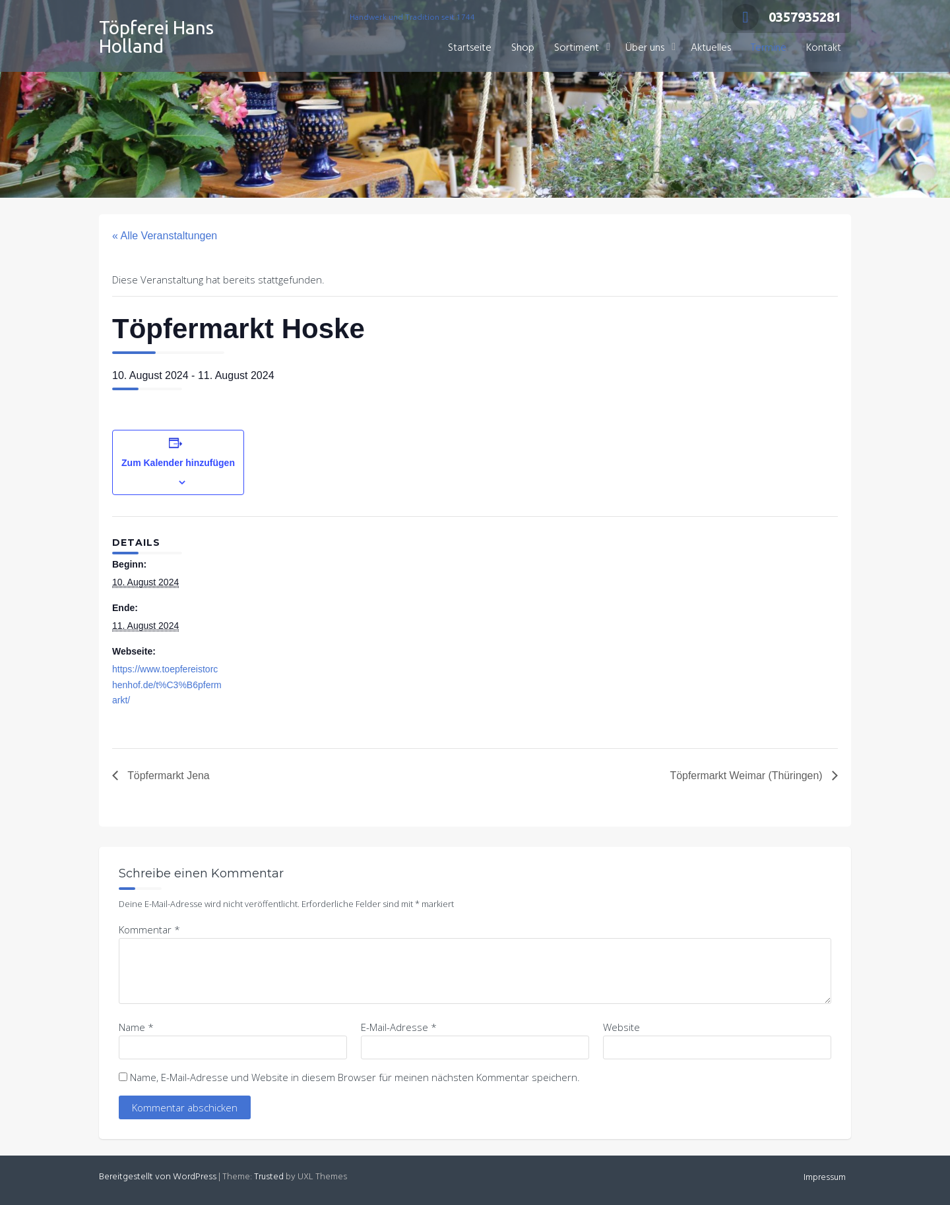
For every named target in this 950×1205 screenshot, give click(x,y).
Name (136, 1027)
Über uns (644, 48)
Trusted (269, 1177)
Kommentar (149, 929)
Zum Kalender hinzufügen (178, 462)
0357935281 (786, 16)
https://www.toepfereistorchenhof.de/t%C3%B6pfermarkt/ (167, 684)
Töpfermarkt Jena (167, 775)
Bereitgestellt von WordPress (157, 1177)
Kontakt (823, 48)
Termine (768, 48)
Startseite (469, 48)
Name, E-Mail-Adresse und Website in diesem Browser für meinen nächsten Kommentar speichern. (355, 1077)
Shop (522, 48)
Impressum (825, 1177)
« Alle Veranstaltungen (164, 235)
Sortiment (576, 48)
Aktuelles (711, 48)
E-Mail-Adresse (399, 1027)
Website (621, 1027)
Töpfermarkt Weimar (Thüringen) (747, 775)
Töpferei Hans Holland (156, 36)
